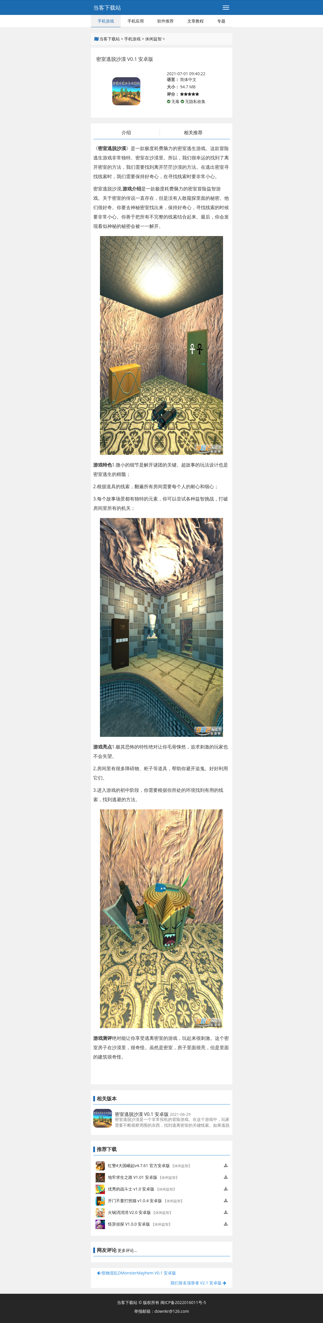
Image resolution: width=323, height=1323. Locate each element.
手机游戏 (106, 21)
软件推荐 (165, 21)
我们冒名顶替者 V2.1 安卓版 (198, 1283)
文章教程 (195, 21)
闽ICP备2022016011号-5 (183, 1302)
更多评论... (127, 1250)
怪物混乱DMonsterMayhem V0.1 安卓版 (136, 1273)
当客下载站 (107, 7)
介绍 (126, 132)
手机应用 (135, 21)
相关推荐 (193, 132)
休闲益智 (153, 39)
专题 (221, 21)
